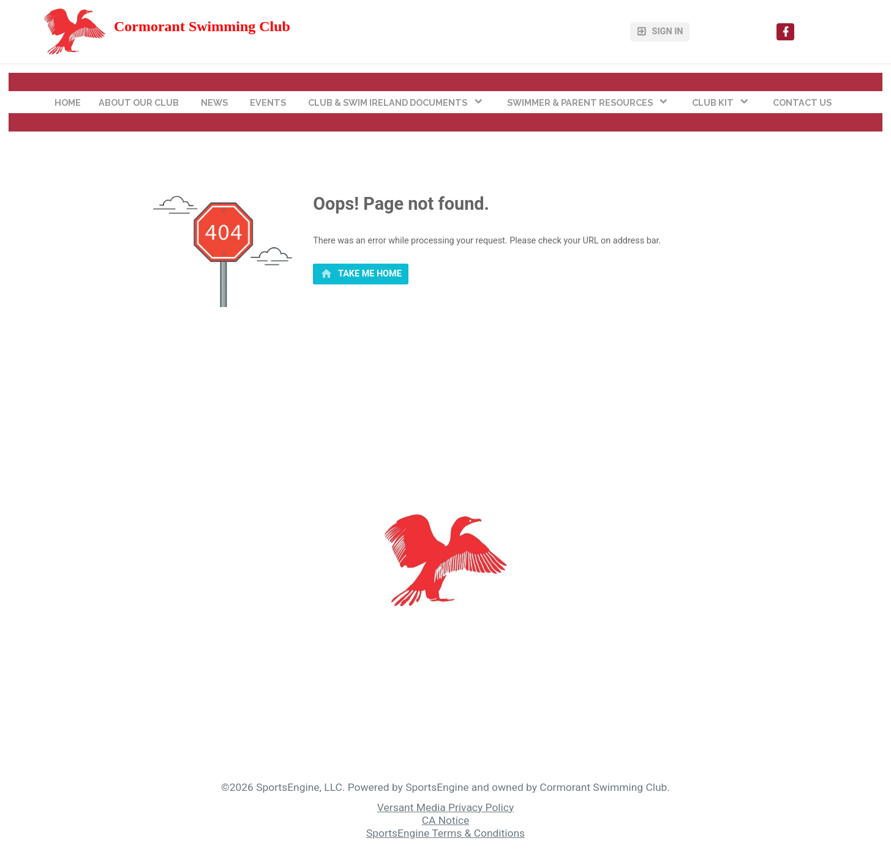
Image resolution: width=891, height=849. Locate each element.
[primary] (360, 274)
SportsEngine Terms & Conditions (445, 833)
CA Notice (446, 820)
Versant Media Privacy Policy (445, 807)
